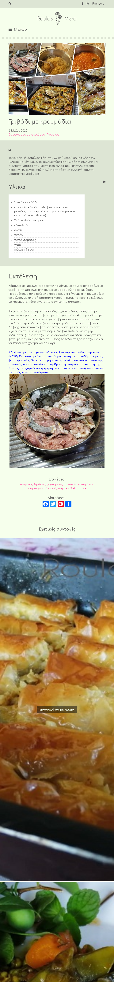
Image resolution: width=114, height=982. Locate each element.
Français (98, 3)
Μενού (20, 29)
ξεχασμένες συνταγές (62, 484)
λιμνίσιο (39, 484)
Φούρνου (53, 134)
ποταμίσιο (85, 484)
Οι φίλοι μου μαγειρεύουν (26, 134)
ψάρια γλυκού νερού (42, 488)
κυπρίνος (26, 484)
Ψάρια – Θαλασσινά (72, 488)
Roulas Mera (57, 18)
